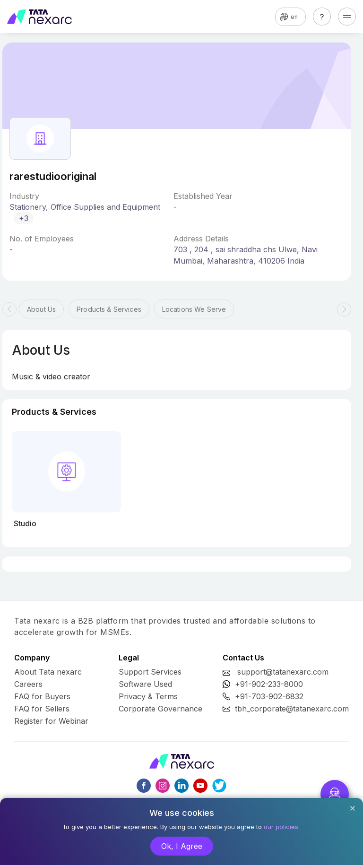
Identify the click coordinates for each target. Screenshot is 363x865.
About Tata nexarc (48, 672)
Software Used (145, 684)
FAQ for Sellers (41, 708)
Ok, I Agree (181, 846)
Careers (28, 684)
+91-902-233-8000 (269, 684)
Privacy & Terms (148, 696)
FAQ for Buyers (42, 696)
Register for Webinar (51, 721)
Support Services (150, 672)
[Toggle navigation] (347, 17)
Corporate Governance (160, 708)
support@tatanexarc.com (282, 672)
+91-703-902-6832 (269, 696)
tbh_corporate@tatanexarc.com (292, 708)
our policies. (282, 827)
